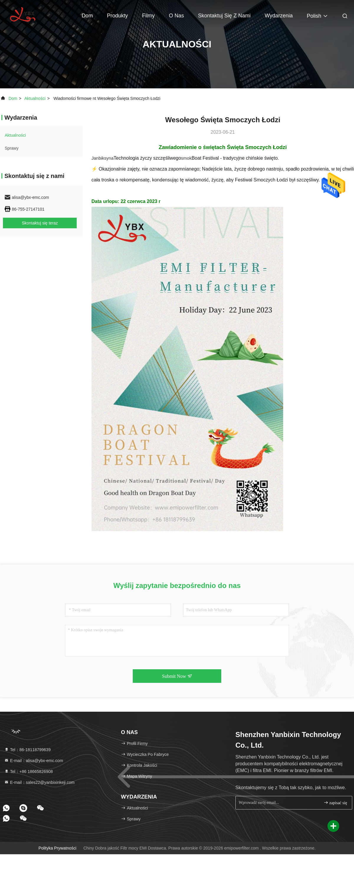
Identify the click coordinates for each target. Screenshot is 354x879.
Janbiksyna (102, 158)
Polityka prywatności (57, 848)
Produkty (117, 16)
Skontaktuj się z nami (224, 16)
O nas (176, 16)
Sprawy (12, 148)
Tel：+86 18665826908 (28, 771)
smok (186, 158)
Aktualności (35, 98)
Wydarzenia (279, 16)
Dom (87, 16)
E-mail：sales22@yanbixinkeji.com (39, 782)
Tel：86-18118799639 (27, 749)
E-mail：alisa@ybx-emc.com (33, 760)
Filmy (148, 16)
